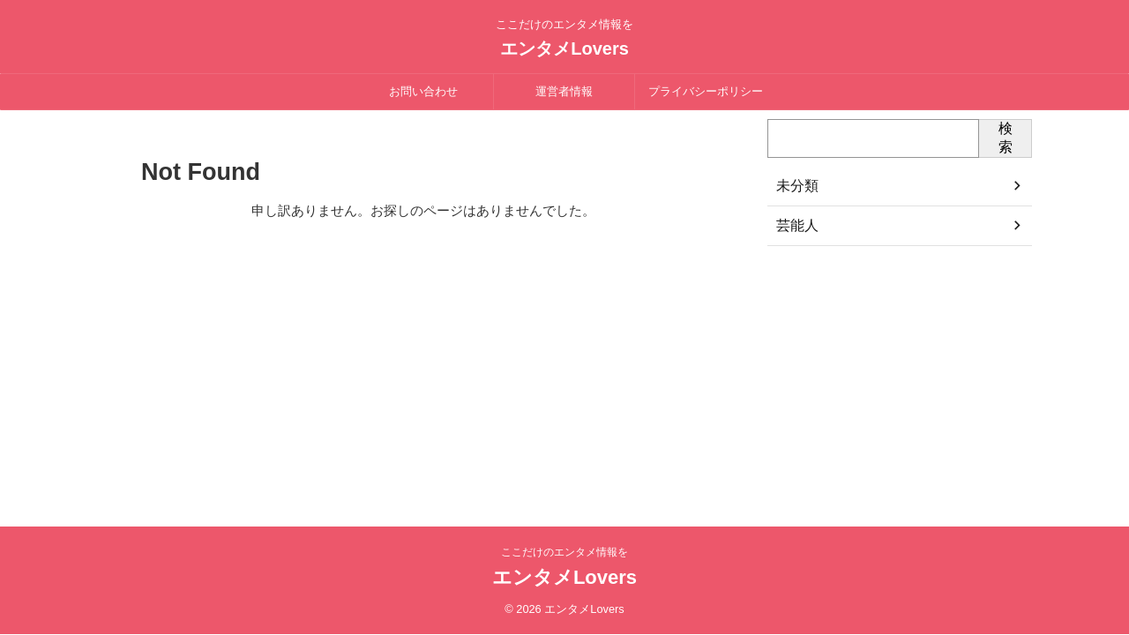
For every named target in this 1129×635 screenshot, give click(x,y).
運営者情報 (564, 91)
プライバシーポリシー (705, 91)
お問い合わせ (423, 91)
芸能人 (794, 226)
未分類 (794, 186)
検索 (1005, 137)
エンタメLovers (564, 48)
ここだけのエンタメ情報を (564, 552)
